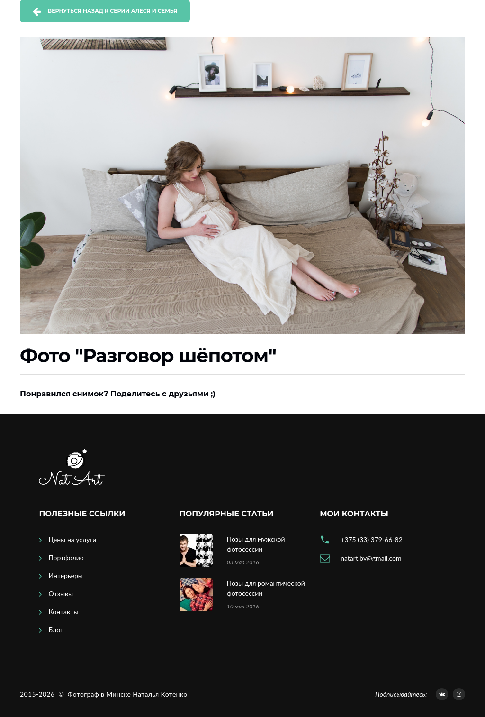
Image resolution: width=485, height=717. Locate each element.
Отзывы (60, 593)
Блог (55, 629)
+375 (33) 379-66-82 (372, 539)
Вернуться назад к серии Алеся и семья (112, 11)
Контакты (63, 611)
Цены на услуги (72, 539)
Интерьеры (65, 575)
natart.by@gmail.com (371, 558)
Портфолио (65, 557)
